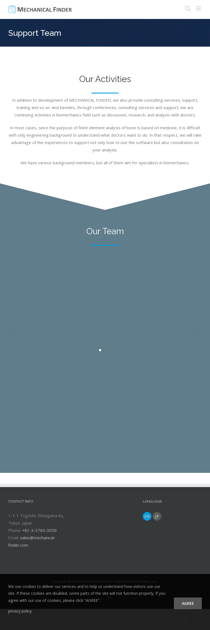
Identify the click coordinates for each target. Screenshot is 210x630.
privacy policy (20, 611)
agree (188, 603)
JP (157, 516)
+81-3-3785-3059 (39, 530)
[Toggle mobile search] (188, 8)
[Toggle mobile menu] (199, 8)
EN (147, 516)
